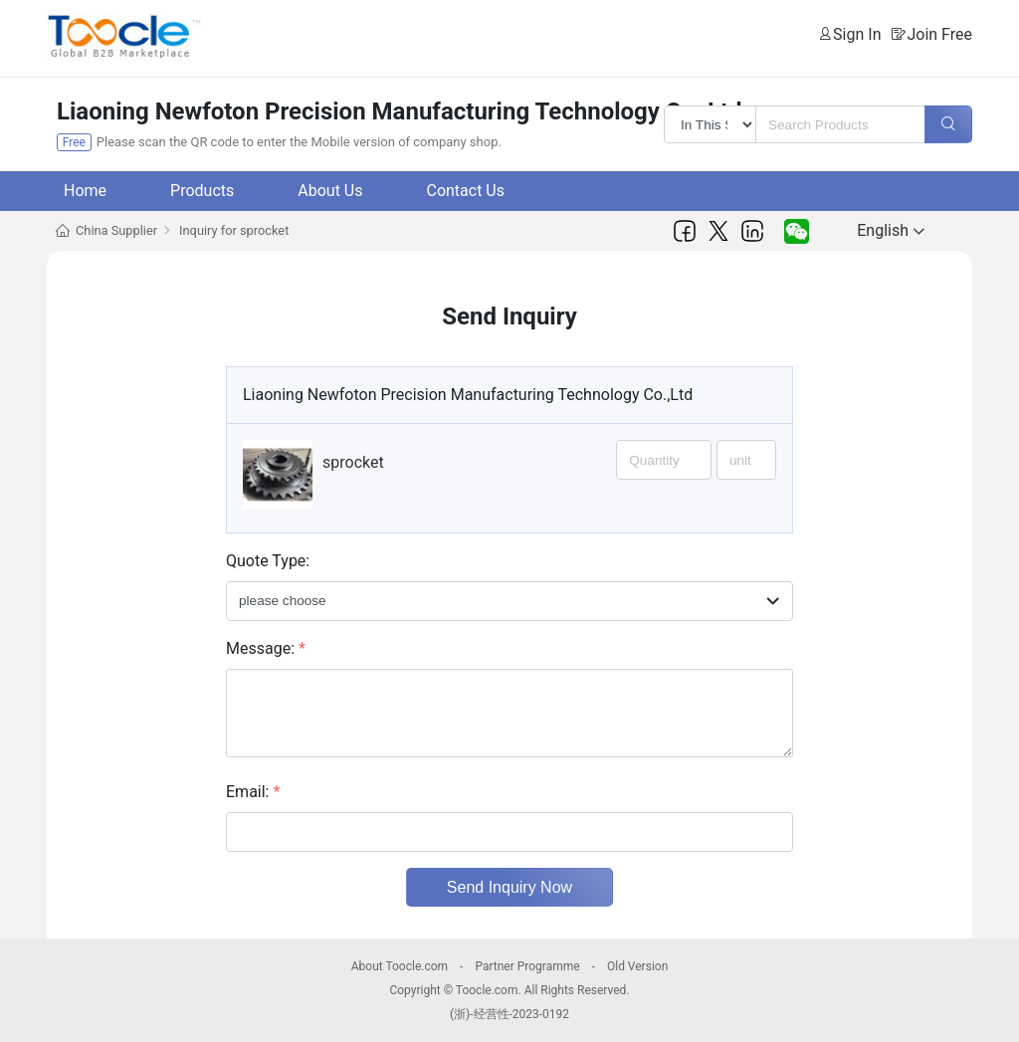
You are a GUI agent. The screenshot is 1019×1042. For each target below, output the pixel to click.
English (890, 230)
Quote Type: (267, 560)
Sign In (857, 34)
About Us (330, 190)
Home (85, 190)
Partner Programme (527, 966)
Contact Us (465, 190)
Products (202, 190)
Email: (253, 791)
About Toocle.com (399, 966)
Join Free (939, 34)
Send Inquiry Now (509, 887)
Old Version (637, 966)
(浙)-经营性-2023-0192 (509, 1014)
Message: (266, 648)
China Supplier (116, 230)
